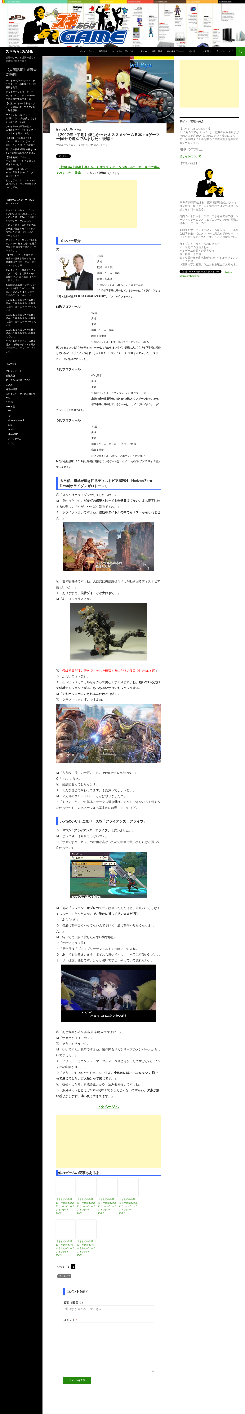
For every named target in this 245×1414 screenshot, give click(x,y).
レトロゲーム (14, 438)
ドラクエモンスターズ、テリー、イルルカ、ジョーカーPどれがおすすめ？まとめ (21, 95)
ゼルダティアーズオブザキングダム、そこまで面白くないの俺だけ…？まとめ (21, 273)
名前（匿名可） (74, 1302)
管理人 (84, 144)
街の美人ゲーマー (175, 51)
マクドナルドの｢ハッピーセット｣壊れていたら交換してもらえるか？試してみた (21, 118)
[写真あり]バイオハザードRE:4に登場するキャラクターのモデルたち (21, 172)
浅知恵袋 (103, 51)
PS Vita (11, 429)
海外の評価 (157, 51)
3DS (10, 424)
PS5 (9, 411)
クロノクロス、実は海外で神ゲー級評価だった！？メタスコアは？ (21, 228)
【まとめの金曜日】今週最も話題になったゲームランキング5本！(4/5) (86, 1206)
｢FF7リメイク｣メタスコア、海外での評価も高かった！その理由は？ (21, 258)
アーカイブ (64, 1276)
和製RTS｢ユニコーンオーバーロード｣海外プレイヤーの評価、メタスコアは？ (21, 288)
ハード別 (204, 51)
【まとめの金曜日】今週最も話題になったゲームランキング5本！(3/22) (128, 1206)
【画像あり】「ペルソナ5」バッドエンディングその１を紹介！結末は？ (21, 161)
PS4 (9, 415)
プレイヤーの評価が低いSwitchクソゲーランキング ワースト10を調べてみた (21, 130)
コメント (70, 1319)
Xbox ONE (13, 434)
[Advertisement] (108, 204)
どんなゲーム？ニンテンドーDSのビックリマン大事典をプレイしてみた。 (21, 184)
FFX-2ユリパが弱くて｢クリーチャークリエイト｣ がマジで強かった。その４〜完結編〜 (21, 141)
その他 (192, 51)
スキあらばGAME (19, 51)
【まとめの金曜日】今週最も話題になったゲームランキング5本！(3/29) (107, 1206)
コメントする (100, 144)
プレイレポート (86, 51)
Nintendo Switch (16, 420)
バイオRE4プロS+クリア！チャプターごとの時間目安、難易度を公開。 (21, 84)
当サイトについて (224, 51)
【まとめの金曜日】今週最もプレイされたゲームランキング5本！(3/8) (86, 1248)
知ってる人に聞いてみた (124, 51)
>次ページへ (108, 1107)
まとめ (143, 51)
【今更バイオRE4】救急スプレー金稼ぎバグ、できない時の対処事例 (21, 107)
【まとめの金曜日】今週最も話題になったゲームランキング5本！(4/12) (65, 1206)
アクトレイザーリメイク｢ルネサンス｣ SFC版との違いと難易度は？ (21, 243)
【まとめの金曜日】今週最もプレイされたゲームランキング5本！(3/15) (65, 1248)
